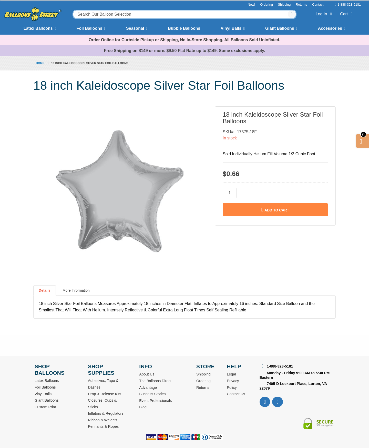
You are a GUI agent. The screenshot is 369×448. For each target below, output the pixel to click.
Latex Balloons (38, 28)
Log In (325, 14)
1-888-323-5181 (349, 4)
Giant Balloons (279, 28)
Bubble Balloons (184, 28)
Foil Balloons (89, 28)
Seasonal (135, 28)
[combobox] (184, 14)
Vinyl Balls (231, 28)
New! (251, 4)
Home (40, 63)
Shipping (284, 4)
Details (44, 290)
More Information (76, 290)
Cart (347, 14)
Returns (301, 4)
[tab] (44, 292)
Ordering (266, 4)
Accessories (330, 28)
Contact (317, 4)
